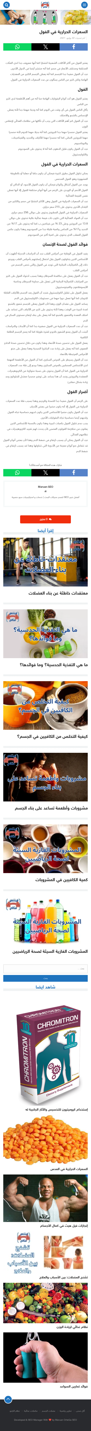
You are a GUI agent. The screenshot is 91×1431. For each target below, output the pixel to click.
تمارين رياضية (66, 1411)
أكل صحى (80, 1411)
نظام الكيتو (15, 1411)
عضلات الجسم (48, 1411)
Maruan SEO (45, 487)
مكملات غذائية (30, 1411)
